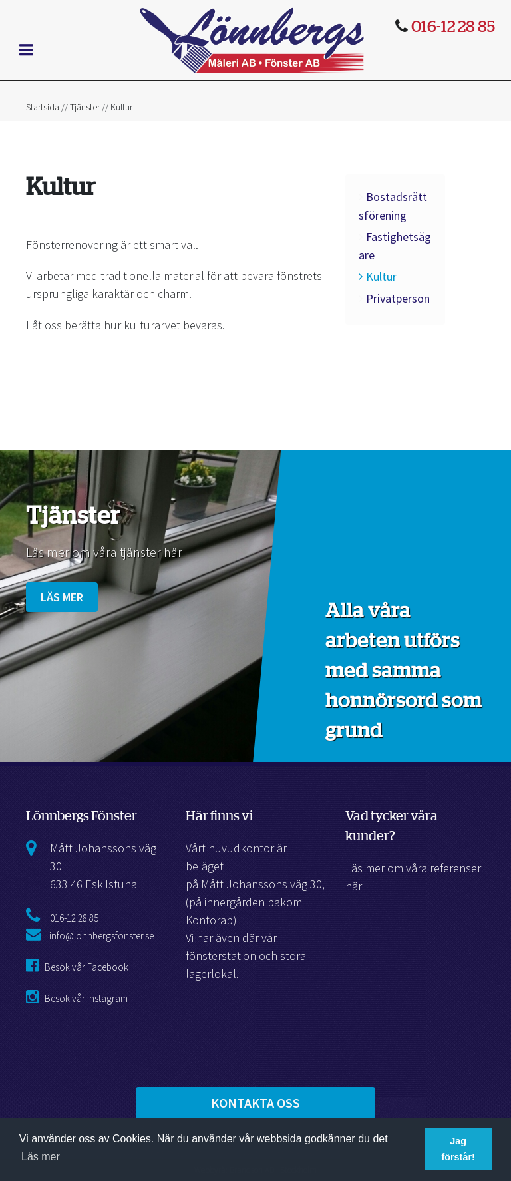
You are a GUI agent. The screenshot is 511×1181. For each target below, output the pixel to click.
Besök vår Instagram (77, 998)
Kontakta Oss (255, 1103)
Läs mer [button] (40, 1156)
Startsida (42, 107)
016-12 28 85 (74, 918)
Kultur (381, 276)
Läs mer (62, 597)
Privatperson (398, 298)
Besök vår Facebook (77, 967)
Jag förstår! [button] (457, 1149)
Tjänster (85, 107)
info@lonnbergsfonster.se (90, 935)
